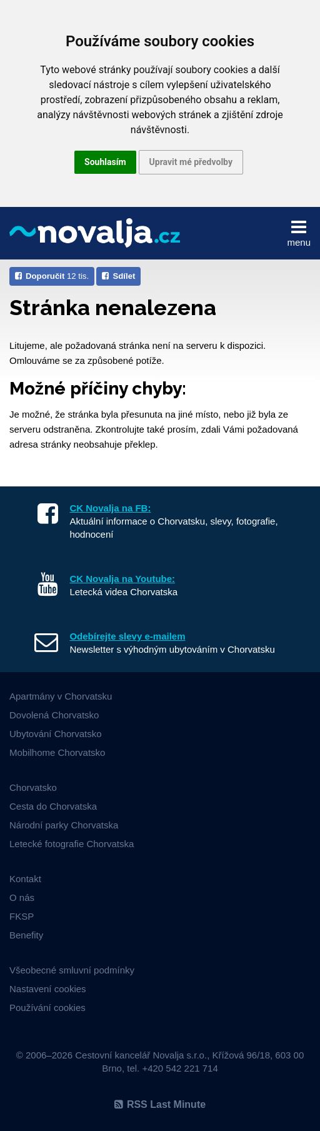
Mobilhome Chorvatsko (57, 752)
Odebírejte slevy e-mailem (127, 636)
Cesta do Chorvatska (53, 806)
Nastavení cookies (47, 988)
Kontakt (25, 878)
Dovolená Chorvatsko (54, 715)
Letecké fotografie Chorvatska (71, 843)
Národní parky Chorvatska (63, 825)
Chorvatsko (33, 787)
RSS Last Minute (160, 1104)
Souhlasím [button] (105, 162)
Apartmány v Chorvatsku (60, 696)
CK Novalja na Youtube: (122, 578)
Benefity (26, 935)
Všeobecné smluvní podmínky (71, 970)
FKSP (21, 916)
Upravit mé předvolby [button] (190, 162)
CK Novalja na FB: (110, 508)
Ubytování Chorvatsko (55, 733)
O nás (21, 897)
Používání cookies (47, 1007)
